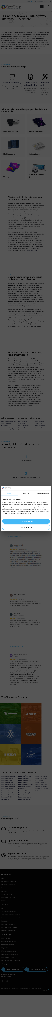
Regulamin (4, 921)
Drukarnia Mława (24, 791)
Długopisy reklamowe (8, 951)
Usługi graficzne (6, 894)
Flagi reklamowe (6, 948)
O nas (3, 888)
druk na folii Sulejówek (8, 428)
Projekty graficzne (44, 83)
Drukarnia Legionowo (8, 786)
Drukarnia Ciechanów (8, 795)
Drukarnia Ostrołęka (8, 788)
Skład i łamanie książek (9, 941)
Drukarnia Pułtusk (41, 786)
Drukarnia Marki (23, 782)
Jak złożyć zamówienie (8, 911)
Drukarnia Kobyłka (24, 799)
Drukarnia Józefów (41, 784)
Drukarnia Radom (7, 778)
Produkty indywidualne (8, 930)
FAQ (2, 908)
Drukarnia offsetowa (8, 897)
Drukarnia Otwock (7, 793)
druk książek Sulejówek (9, 430)
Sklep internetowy (12, 82)
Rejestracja (48, 1)
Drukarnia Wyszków (24, 797)
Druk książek (5, 938)
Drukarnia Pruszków (8, 784)
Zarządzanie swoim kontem (10, 915)
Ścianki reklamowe (7, 944)
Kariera (3, 900)
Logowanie (40, 1)
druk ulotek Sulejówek (8, 421)
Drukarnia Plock (6, 780)
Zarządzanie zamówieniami (10, 918)
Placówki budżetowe (8, 885)
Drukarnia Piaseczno (8, 791)
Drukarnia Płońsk (40, 782)
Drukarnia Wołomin (24, 780)
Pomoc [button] (29, 1)
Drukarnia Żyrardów (24, 776)
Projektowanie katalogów (9, 954)
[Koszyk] (49, 7)
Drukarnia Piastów (41, 776)
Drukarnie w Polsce (7, 957)
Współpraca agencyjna (8, 881)
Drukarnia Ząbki (23, 778)
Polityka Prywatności (8, 924)
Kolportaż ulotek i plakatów (10, 960)
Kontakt (3, 891)
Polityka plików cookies (9, 927)
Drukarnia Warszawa (8, 776)
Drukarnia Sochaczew (25, 784)
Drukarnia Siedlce (7, 782)
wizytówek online (32, 250)
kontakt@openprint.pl (38, 969)
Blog (2, 878)
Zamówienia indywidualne (30, 83)
